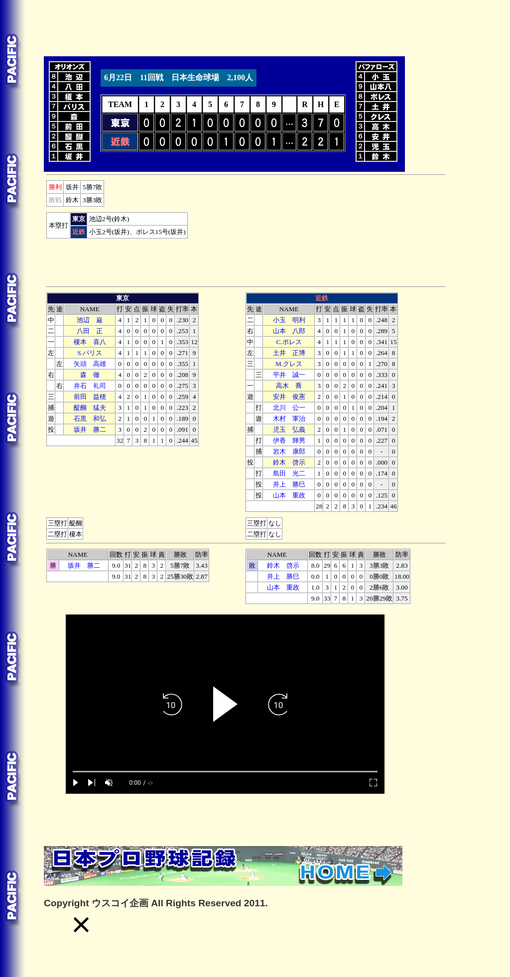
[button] (81, 924)
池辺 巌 (90, 320)
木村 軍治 (289, 418)
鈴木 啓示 (289, 462)
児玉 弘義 (289, 429)
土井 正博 (289, 353)
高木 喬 (289, 385)
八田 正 (90, 331)
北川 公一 (289, 407)
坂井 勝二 (90, 429)
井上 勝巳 (289, 484)
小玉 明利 (289, 320)
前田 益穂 (90, 396)
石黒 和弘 (90, 418)
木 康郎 (289, 451)
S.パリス (89, 353)
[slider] (225, 771)
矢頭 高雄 (90, 363)
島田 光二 (289, 473)
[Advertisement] (225, 26)
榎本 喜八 (90, 342)
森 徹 (90, 374)
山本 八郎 (289, 331)
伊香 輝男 (289, 440)
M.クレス (288, 363)
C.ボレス (288, 342)
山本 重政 (289, 495)
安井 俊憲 (289, 396)
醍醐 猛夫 (90, 407)
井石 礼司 (90, 385)
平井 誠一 (289, 374)
